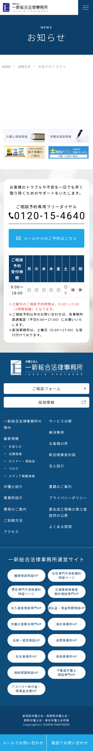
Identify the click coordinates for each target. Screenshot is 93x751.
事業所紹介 (13, 497)
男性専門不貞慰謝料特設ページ (26, 591)
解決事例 (56, 432)
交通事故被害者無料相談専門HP (67, 591)
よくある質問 (60, 526)
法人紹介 (56, 465)
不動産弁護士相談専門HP (66, 672)
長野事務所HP (66, 640)
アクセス (11, 531)
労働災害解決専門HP (26, 624)
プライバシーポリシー (68, 497)
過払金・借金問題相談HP (66, 608)
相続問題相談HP (26, 672)
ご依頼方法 (13, 520)
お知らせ (24, 66)
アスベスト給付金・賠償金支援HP (26, 688)
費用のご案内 (15, 509)
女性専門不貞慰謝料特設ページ (66, 575)
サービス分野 (60, 421)
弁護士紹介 (13, 486)
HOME (6, 66)
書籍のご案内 (60, 486)
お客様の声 (58, 443)
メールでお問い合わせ (23, 742)
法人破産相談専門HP (26, 608)
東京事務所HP (66, 624)
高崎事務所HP (66, 656)
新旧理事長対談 (62, 454)
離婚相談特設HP (26, 575)
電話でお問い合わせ (69, 742)
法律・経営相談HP (26, 640)
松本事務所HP (26, 656)
